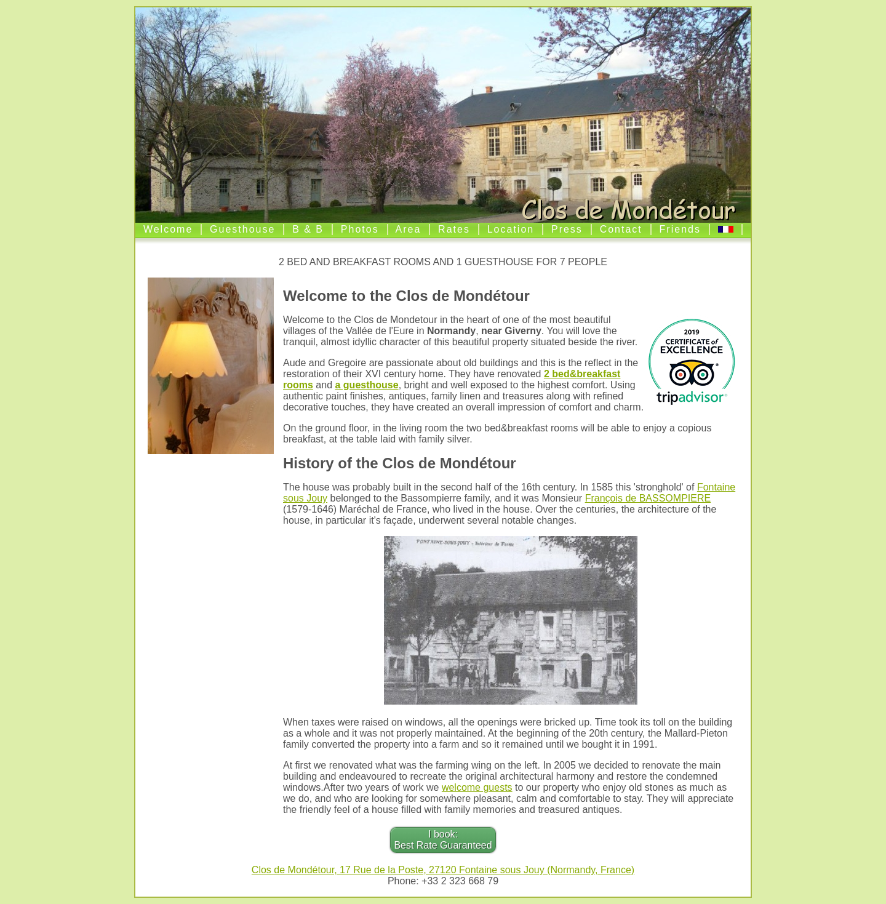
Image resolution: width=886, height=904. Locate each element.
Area (408, 229)
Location (510, 229)
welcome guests (477, 787)
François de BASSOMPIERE (648, 498)
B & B (308, 229)
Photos (360, 229)
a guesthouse (367, 385)
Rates (454, 229)
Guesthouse (242, 229)
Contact (621, 229)
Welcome (168, 229)
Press (567, 229)
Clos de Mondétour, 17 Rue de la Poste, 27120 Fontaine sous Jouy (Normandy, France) (443, 870)
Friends (680, 229)
